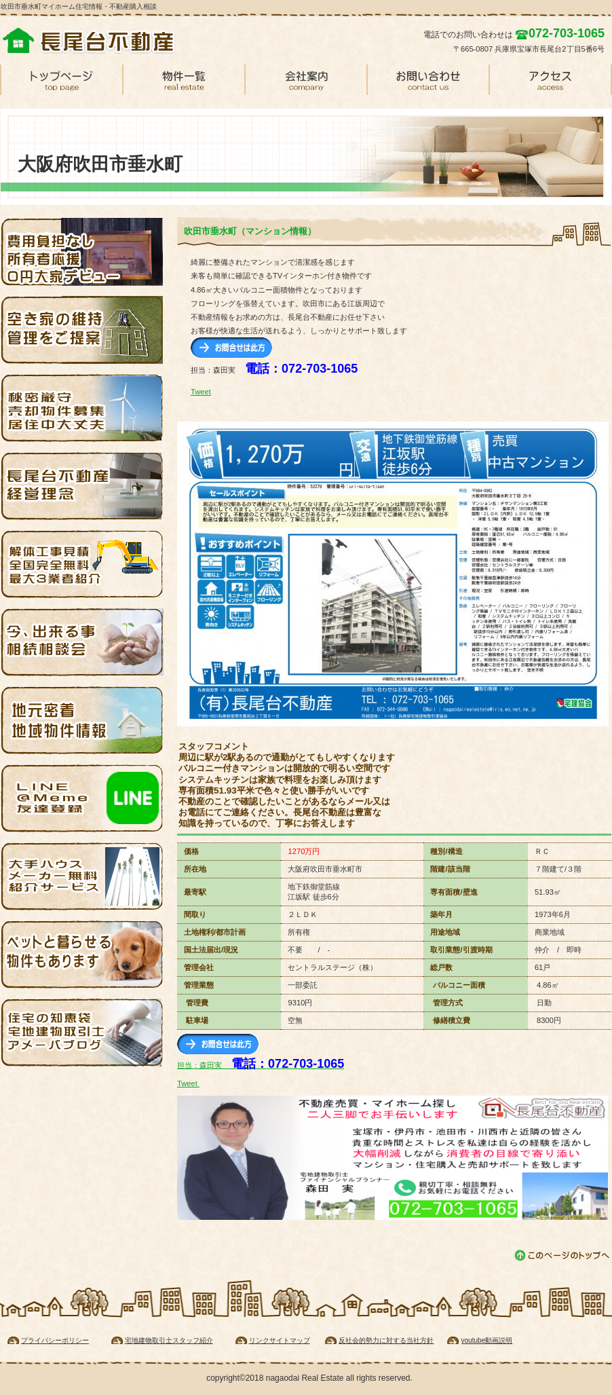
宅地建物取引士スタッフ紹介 (169, 1340)
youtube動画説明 (486, 1340)
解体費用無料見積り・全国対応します (82, 564)
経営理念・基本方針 (82, 486)
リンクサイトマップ (279, 1340)
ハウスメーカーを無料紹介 (82, 876)
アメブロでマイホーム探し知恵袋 (82, 1032)
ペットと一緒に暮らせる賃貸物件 (82, 954)
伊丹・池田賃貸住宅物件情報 (82, 720)
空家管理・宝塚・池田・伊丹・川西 (82, 330)
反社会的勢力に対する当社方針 (386, 1340)
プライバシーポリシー (55, 1340)
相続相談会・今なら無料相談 (82, 642)
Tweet (201, 392)
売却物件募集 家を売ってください (82, 408)
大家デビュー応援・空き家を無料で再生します (82, 252)
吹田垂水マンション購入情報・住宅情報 (102, 41)
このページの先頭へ (562, 1255)
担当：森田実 (260, 1065)
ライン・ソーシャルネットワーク (82, 798)
